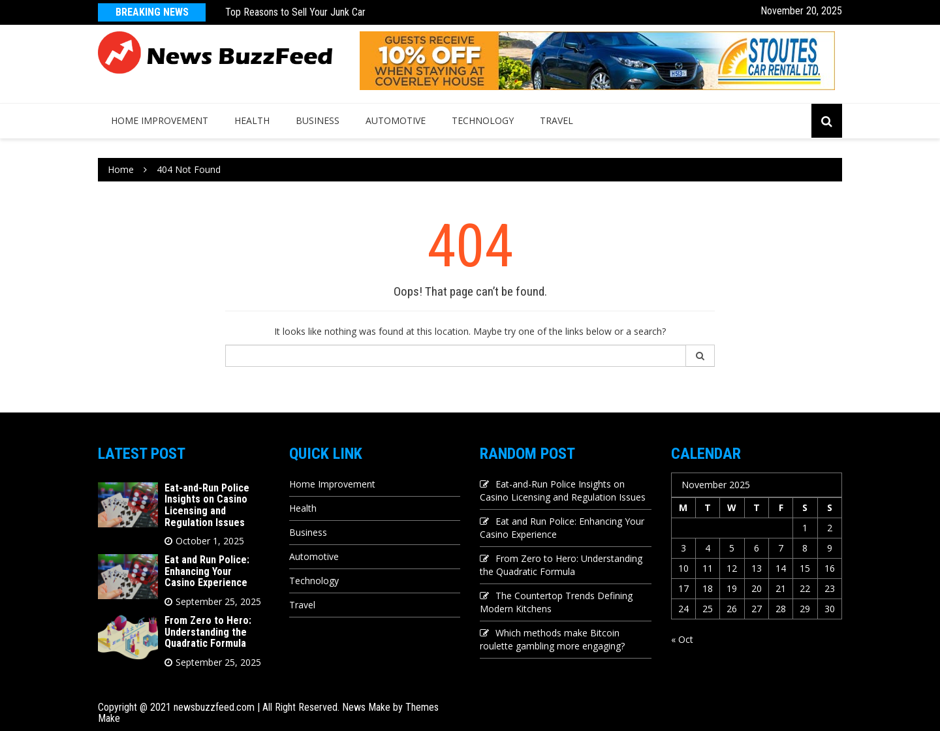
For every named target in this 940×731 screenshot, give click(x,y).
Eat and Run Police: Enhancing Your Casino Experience (206, 571)
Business (317, 120)
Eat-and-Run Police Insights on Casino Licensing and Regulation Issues (206, 505)
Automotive (396, 120)
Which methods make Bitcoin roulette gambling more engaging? (552, 639)
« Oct (682, 639)
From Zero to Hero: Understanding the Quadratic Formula (207, 631)
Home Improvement (159, 120)
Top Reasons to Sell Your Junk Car (295, 12)
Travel (556, 120)
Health (252, 120)
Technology (483, 120)
